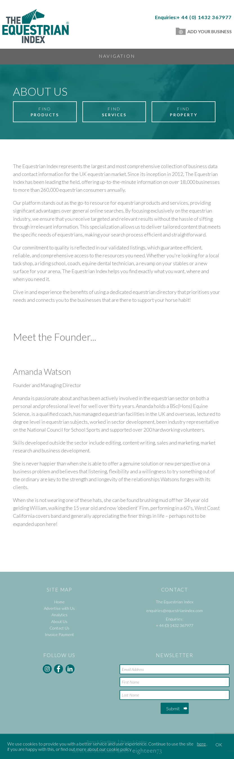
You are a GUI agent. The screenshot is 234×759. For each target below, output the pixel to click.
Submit (173, 708)
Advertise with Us (59, 608)
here (201, 743)
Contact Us (59, 628)
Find (44, 112)
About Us (59, 621)
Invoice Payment (59, 634)
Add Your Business (204, 31)
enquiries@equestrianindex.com (174, 610)
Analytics (59, 614)
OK (218, 744)
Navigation (117, 56)
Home (59, 601)
